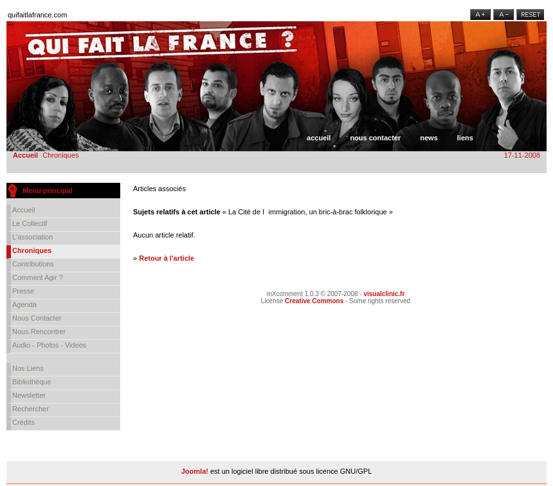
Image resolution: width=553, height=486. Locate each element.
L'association (32, 237)
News (429, 138)
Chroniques (31, 250)
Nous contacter (375, 138)
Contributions (33, 264)
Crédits (23, 422)
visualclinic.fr (383, 293)
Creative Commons (314, 300)
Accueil (319, 138)
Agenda (24, 304)
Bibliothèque (31, 382)
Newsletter (29, 395)
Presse (23, 291)
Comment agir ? (37, 277)
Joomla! (194, 471)
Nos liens (28, 368)
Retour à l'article (166, 258)
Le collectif (29, 223)
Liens (465, 138)
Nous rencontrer (39, 331)
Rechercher (30, 409)
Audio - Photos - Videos (49, 345)
